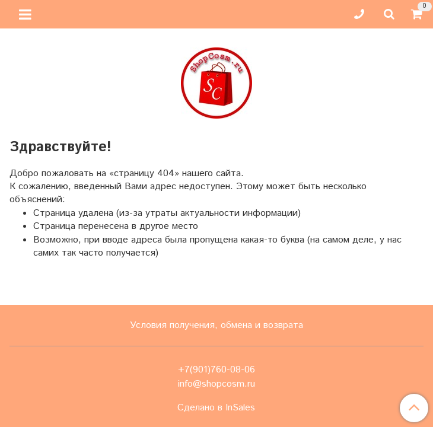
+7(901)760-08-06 (216, 370)
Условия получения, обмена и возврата (216, 325)
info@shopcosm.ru (216, 384)
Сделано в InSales (216, 408)
